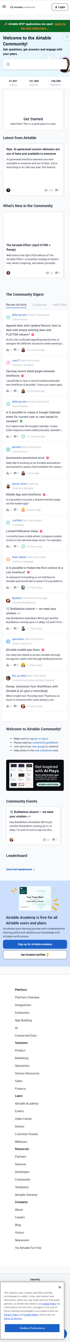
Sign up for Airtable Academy (35, 944)
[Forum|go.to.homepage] (22, 7)
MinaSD (16, 447)
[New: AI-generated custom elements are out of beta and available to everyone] (33, 170)
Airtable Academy (26, 1103)
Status (19, 1232)
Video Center (23, 1119)
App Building (23, 1020)
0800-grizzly (19, 315)
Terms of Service (13, 1339)
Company (21, 1202)
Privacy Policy (11, 1335)
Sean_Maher (19, 557)
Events (19, 1111)
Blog (18, 1225)
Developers (22, 1172)
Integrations (23, 1005)
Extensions (22, 1013)
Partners (20, 1156)
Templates (22, 1187)
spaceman (18, 639)
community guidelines (45, 742)
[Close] (60, 1308)
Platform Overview (27, 997)
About (19, 1210)
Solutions (21, 1043)
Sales (18, 1081)
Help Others (60, 305)
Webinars (21, 1142)
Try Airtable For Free (28, 1248)
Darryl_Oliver (19, 483)
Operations (22, 1066)
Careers (20, 1217)
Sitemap (35, 1298)
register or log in (38, 738)
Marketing (21, 1058)
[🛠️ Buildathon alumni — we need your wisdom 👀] (33, 825)
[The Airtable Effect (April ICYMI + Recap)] (33, 245)
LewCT (16, 360)
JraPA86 (17, 520)
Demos (19, 1126)
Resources (22, 1149)
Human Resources (27, 1073)
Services (20, 1164)
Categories (39, 305)
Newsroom (22, 1240)
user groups (39, 746)
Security (35, 1279)
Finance (20, 1089)
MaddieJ (17, 598)
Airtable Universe (26, 1195)
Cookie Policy (49, 1324)
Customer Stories (26, 1134)
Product (20, 1050)
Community (22, 1179)
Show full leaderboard (21, 869)
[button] (4, 7)
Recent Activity (16, 305)
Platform (21, 990)
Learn (19, 1096)
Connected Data (26, 1035)
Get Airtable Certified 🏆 (35, 954)
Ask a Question (43, 750)
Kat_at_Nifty (19, 675)
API (35, 1289)
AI (16, 1028)
